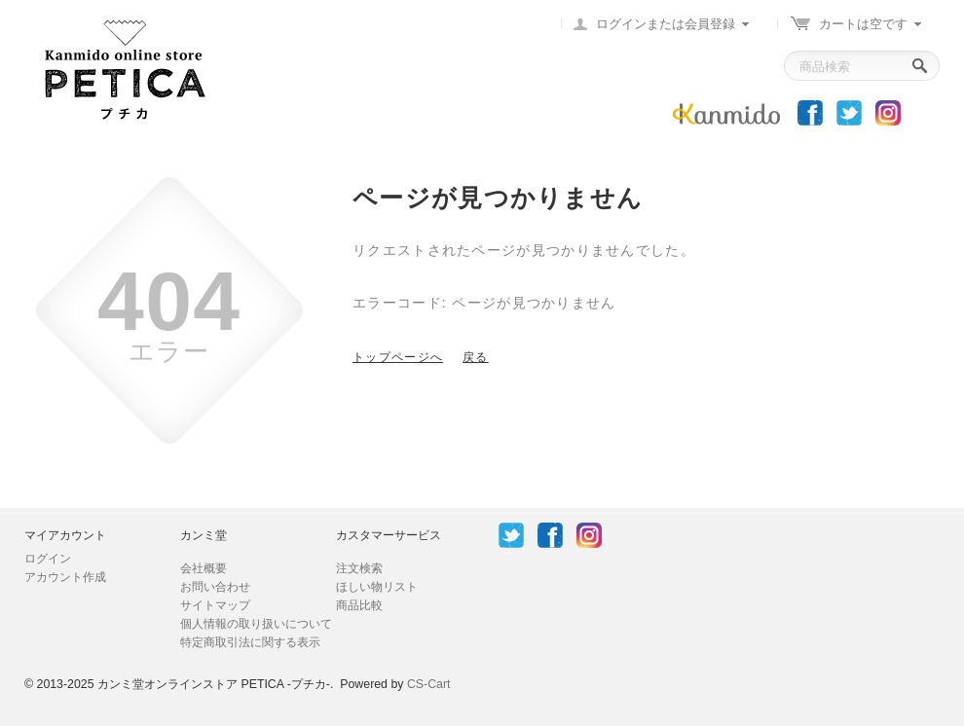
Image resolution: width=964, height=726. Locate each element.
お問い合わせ (215, 587)
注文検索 (359, 568)
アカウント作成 (65, 577)
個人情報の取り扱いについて (256, 624)
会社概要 (203, 568)
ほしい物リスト (377, 587)
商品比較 (359, 605)
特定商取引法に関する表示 (250, 642)
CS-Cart (429, 684)
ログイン (47, 558)
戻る (476, 357)
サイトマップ (215, 605)
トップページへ (397, 357)
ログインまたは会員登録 (665, 24)
